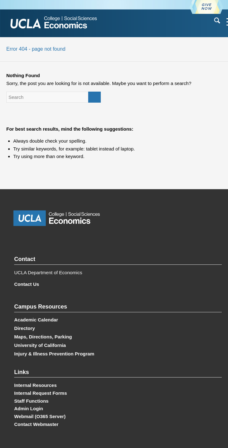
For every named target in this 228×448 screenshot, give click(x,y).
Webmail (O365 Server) (40, 416)
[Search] (214, 21)
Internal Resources (35, 385)
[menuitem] (214, 21)
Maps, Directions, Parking (43, 336)
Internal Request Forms (40, 393)
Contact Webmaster (36, 424)
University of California (40, 345)
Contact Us (26, 284)
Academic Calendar (36, 319)
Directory (24, 328)
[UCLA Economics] (92, 23)
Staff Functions (31, 401)
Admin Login (28, 408)
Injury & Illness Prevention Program (54, 353)
